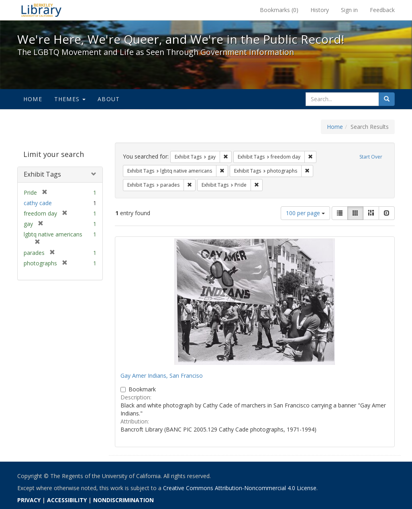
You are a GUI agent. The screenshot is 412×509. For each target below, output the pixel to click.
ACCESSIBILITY (67, 500)
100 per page (305, 213)
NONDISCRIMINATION (123, 500)
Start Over (370, 156)
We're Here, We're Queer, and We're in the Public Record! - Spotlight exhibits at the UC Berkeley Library (41, 10)
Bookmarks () (279, 10)
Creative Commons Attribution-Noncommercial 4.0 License (239, 488)
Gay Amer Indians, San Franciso (161, 375)
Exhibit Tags (42, 174)
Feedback (382, 10)
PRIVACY (29, 500)
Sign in (349, 10)
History (319, 10)
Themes (70, 99)
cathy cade (38, 203)
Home (32, 99)
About (109, 99)
